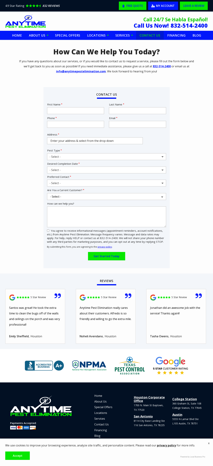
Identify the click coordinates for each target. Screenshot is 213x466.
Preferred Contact (58, 177)
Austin (177, 414)
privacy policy (105, 246)
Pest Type (53, 150)
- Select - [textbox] (55, 157)
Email (112, 118)
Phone (51, 118)
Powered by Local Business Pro (192, 457)
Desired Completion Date (62, 163)
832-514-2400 (162, 66)
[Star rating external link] (56, 6)
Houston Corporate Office (149, 399)
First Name (53, 104)
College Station (184, 399)
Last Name (115, 104)
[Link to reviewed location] (35, 297)
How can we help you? (60, 203)
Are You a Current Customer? (64, 190)
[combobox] (106, 156)
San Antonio (143, 416)
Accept (17, 456)
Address (52, 134)
